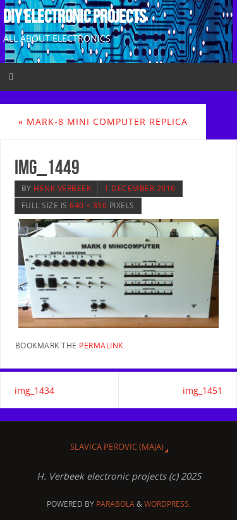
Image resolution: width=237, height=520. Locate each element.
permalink (101, 345)
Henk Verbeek (62, 188)
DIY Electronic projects (74, 16)
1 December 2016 (140, 188)
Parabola (115, 504)
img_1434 (34, 390)
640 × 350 (88, 205)
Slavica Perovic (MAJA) (117, 446)
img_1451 (202, 390)
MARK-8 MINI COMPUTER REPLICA (103, 121)
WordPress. (167, 504)
